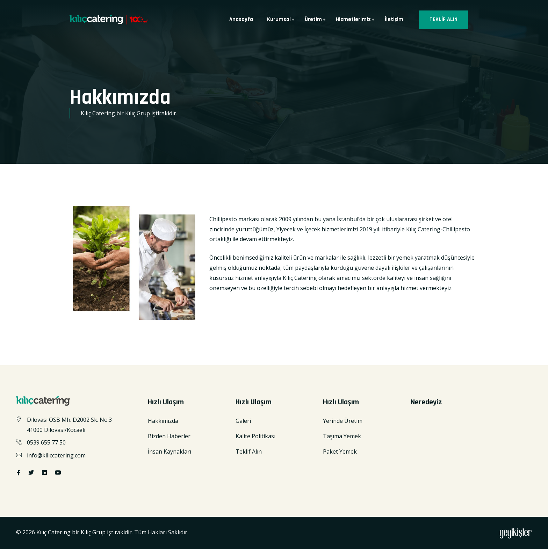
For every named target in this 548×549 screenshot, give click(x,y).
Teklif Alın (249, 451)
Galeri (243, 421)
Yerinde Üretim (342, 421)
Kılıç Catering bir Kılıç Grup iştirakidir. (85, 532)
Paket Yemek (340, 451)
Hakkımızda (163, 421)
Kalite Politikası (255, 436)
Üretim (313, 19)
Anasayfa (241, 19)
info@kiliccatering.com (56, 455)
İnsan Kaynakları (169, 451)
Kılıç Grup (137, 113)
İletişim (394, 19)
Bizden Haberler (169, 436)
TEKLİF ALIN (443, 19)
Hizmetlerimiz (353, 19)
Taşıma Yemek (342, 436)
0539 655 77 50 (46, 442)
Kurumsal (279, 19)
